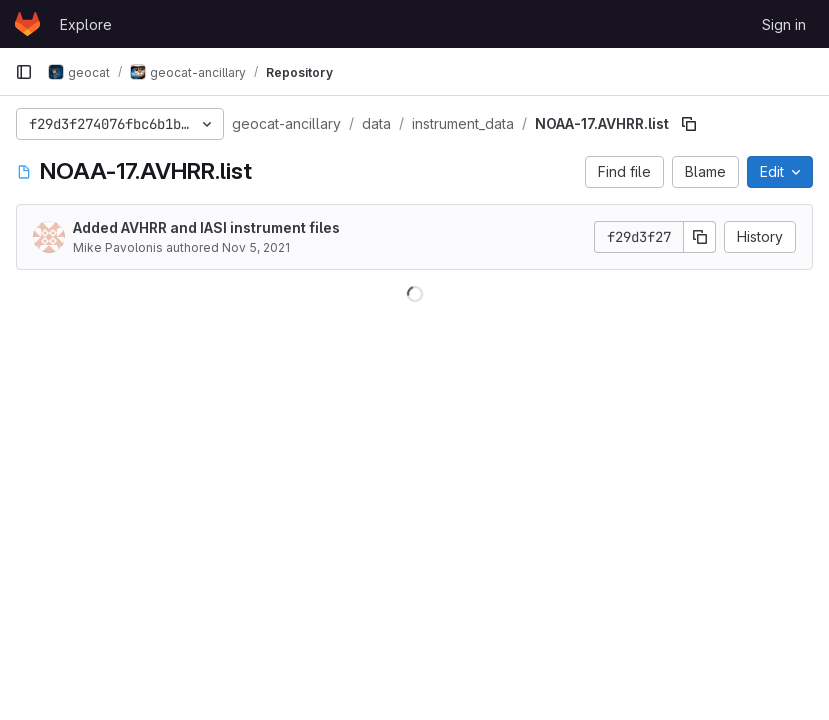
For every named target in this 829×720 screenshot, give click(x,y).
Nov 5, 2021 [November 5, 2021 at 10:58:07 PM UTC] (256, 247)
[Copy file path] (689, 124)
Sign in (784, 24)
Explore (86, 24)
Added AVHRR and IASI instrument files (206, 227)
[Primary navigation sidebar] (24, 72)
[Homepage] (27, 24)
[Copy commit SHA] (700, 237)
